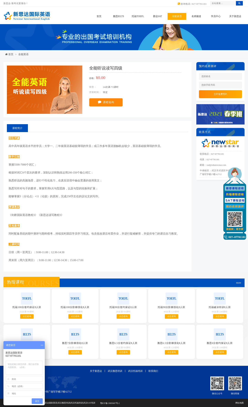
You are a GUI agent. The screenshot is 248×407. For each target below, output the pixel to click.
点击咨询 (27, 316)
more (238, 282)
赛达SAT (157, 16)
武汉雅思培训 (115, 371)
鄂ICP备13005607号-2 (110, 403)
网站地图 (239, 403)
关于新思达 (235, 16)
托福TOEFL (138, 16)
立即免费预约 (220, 94)
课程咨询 (106, 102)
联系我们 (153, 371)
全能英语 (177, 16)
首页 (99, 16)
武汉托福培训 (135, 371)
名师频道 (196, 16)
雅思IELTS (118, 16)
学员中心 (216, 16)
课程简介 (17, 128)
